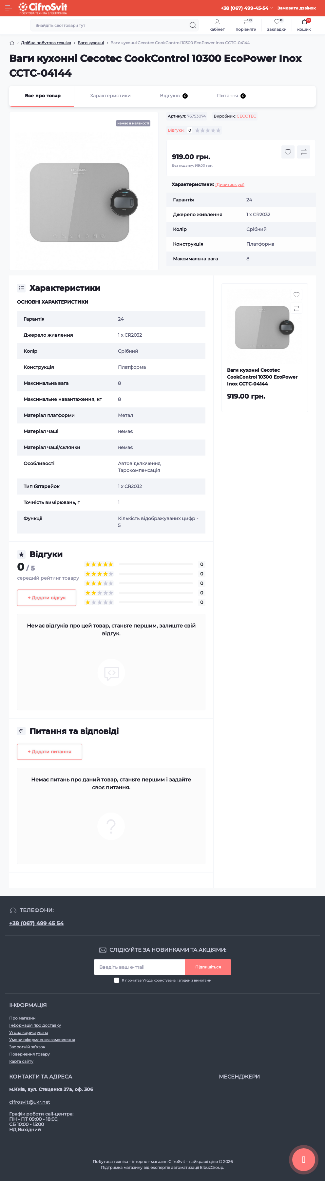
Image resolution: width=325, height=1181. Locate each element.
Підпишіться (208, 967)
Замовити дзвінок (296, 8)
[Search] (193, 25)
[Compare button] (303, 152)
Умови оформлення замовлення (42, 1039)
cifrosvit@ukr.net (29, 1102)
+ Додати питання (49, 752)
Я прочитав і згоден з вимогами (166, 980)
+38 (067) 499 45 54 (36, 923)
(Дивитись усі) (229, 184)
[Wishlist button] (288, 152)
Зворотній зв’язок (27, 1046)
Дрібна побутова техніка (46, 42)
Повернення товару (29, 1054)
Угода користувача (159, 980)
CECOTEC (246, 116)
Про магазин (22, 1018)
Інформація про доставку (35, 1025)
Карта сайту (21, 1061)
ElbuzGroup (211, 1167)
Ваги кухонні (91, 42)
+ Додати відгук (47, 598)
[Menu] (8, 8)
